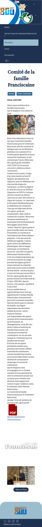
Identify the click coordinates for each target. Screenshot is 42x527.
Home (7, 27)
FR (7, 60)
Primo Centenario (24, 94)
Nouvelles (8, 42)
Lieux (6, 49)
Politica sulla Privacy (12, 524)
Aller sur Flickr (21, 490)
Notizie (11, 94)
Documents (9, 55)
